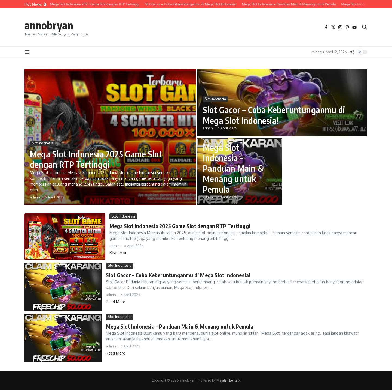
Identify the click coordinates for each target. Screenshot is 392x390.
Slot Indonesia (42, 143)
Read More (119, 252)
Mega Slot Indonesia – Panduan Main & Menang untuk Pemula (233, 168)
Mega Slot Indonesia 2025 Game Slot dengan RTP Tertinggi (96, 159)
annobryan (48, 25)
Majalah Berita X (228, 380)
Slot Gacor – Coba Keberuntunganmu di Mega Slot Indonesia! (274, 115)
